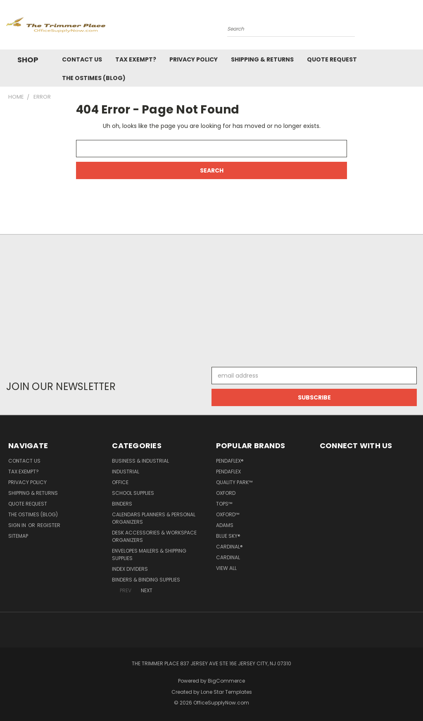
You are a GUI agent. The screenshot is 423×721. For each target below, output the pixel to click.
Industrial (125, 471)
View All (226, 568)
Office (120, 482)
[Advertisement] (211, 297)
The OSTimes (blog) (94, 78)
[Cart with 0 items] (415, 27)
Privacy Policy (193, 59)
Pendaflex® (230, 460)
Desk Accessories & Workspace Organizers (154, 536)
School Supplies (133, 492)
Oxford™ (227, 514)
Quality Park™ (234, 482)
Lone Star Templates (226, 691)
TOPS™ (224, 503)
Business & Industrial (140, 460)
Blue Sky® (228, 535)
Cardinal (228, 557)
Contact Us (82, 59)
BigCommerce (226, 680)
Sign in (17, 525)
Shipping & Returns (262, 59)
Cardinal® (229, 546)
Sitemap (18, 535)
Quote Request (332, 59)
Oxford (225, 492)
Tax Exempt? (135, 59)
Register (48, 525)
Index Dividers (130, 568)
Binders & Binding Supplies (146, 579)
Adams (224, 525)
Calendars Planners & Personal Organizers (153, 518)
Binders (122, 503)
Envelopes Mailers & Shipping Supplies (149, 554)
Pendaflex (228, 471)
